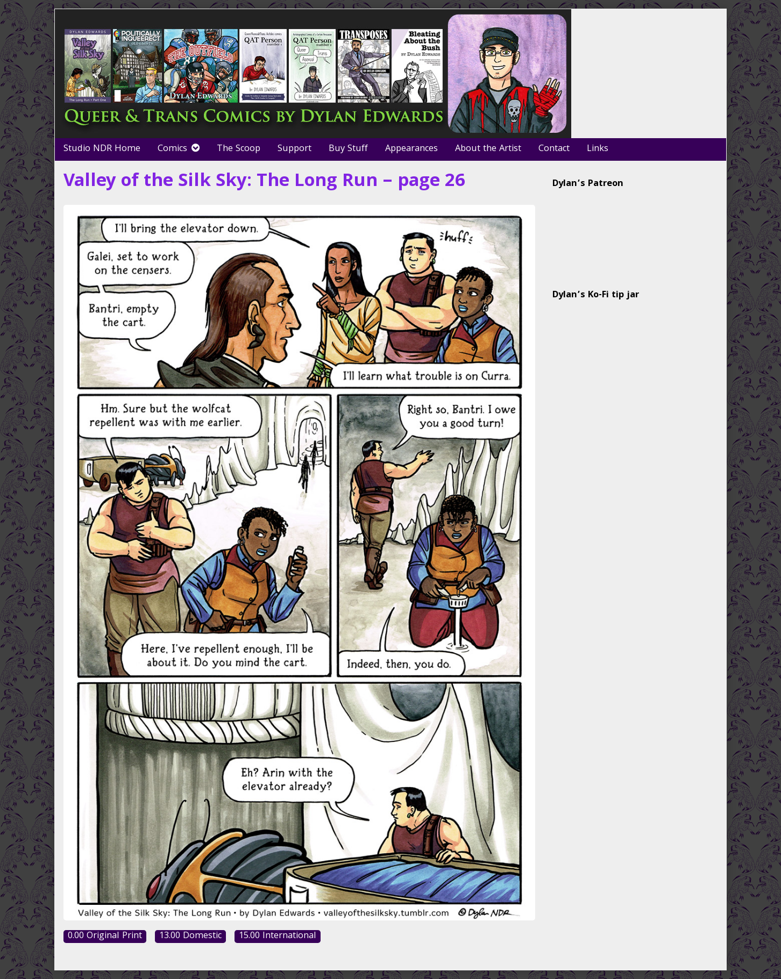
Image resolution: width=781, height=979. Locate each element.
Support (294, 149)
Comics (172, 149)
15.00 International (277, 937)
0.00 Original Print (105, 937)
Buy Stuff (348, 149)
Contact (554, 149)
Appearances (411, 149)
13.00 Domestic (190, 937)
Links (597, 149)
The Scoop (238, 149)
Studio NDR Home (101, 149)
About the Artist (488, 149)
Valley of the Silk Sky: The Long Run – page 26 (264, 182)
